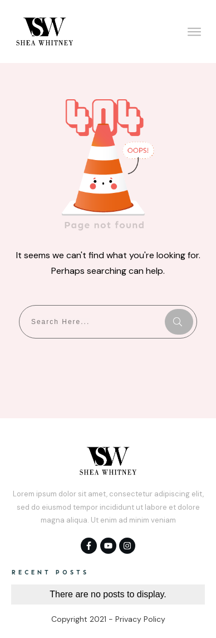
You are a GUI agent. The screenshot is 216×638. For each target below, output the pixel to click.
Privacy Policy (140, 619)
